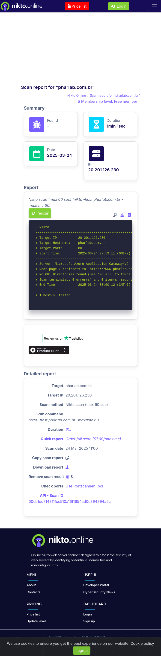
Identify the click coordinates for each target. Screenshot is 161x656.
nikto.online (71, 637)
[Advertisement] (80, 49)
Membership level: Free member (107, 101)
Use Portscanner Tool (84, 486)
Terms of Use (60, 645)
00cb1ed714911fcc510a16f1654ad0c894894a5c (70, 501)
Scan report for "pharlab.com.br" (115, 95)
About (31, 585)
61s (68, 429)
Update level (36, 621)
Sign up (89, 621)
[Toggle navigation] (154, 6)
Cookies (104, 645)
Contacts (33, 592)
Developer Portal (96, 585)
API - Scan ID (51, 495)
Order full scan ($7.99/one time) (93, 439)
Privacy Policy (84, 645)
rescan (40, 213)
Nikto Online (76, 95)
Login (118, 6)
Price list (77, 6)
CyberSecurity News (99, 592)
